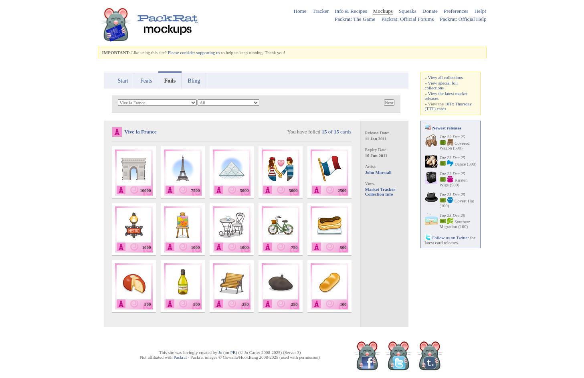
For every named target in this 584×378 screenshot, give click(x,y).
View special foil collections (441, 85)
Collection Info (379, 194)
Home (299, 11)
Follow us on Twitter (447, 237)
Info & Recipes (351, 11)
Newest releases (443, 127)
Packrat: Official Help (463, 19)
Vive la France (141, 132)
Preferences (456, 11)
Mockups (383, 11)
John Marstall (378, 172)
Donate (430, 11)
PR (233, 352)
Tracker (321, 11)
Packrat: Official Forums (407, 19)
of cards (336, 132)
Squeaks (407, 11)
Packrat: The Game (355, 19)
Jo (220, 352)
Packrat (180, 357)
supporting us (208, 52)
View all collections (445, 77)
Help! (480, 11)
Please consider (181, 52)
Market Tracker (380, 189)
